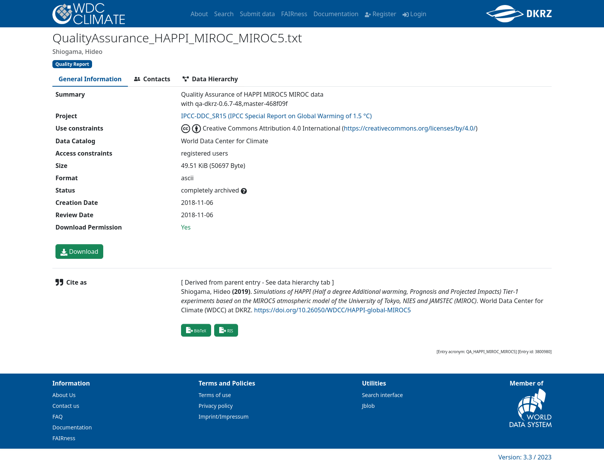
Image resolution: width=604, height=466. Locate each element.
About (199, 14)
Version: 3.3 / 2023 (525, 457)
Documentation (336, 14)
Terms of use (215, 395)
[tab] (90, 79)
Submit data (257, 14)
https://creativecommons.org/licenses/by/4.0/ (409, 128)
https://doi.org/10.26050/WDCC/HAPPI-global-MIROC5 (332, 310)
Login (414, 14)
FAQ (57, 416)
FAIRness (294, 14)
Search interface (382, 395)
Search (224, 14)
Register (380, 14)
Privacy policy (216, 405)
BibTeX (196, 330)
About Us (64, 395)
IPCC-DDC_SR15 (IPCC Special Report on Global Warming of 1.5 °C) (276, 116)
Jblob (368, 405)
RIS (226, 330)
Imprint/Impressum (224, 416)
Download (79, 251)
